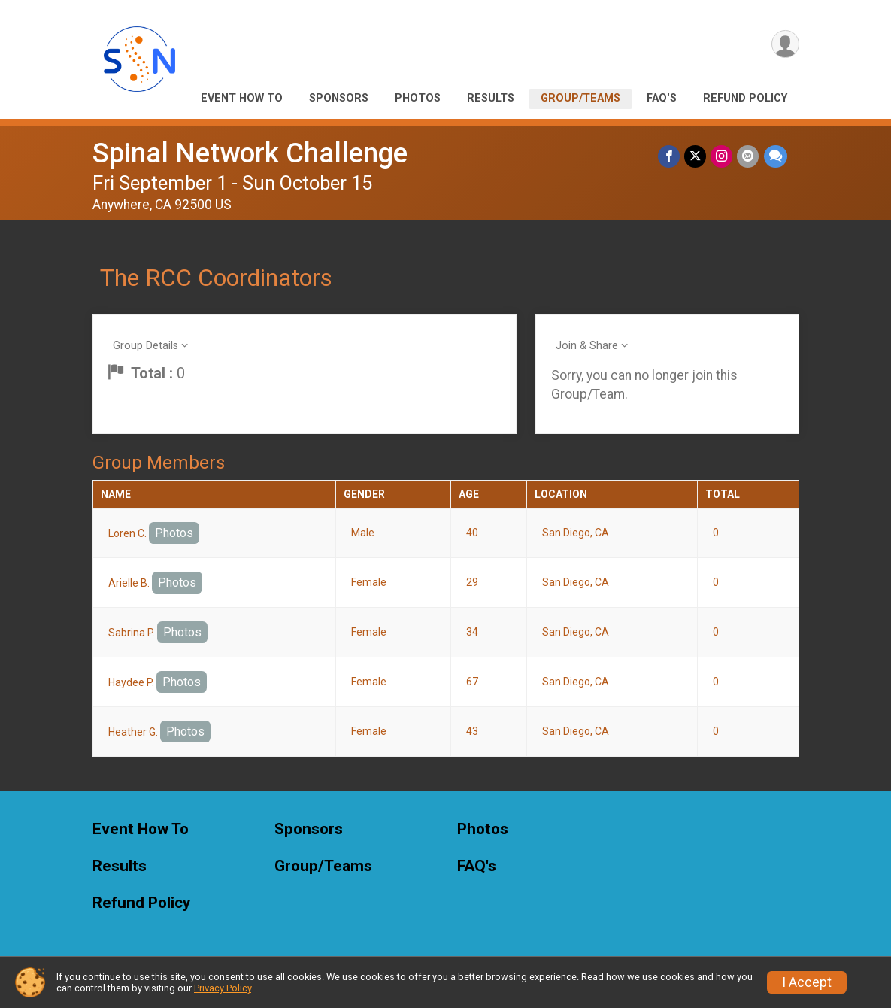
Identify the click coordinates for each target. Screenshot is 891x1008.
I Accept (807, 982)
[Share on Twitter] (696, 156)
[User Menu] (785, 44)
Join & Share (587, 345)
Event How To (242, 98)
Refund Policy (745, 98)
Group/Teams (580, 98)
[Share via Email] (748, 156)
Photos (418, 98)
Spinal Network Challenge (250, 153)
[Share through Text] (775, 156)
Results (490, 98)
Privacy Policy (222, 988)
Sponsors (338, 98)
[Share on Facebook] (669, 156)
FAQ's (662, 98)
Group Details (145, 345)
